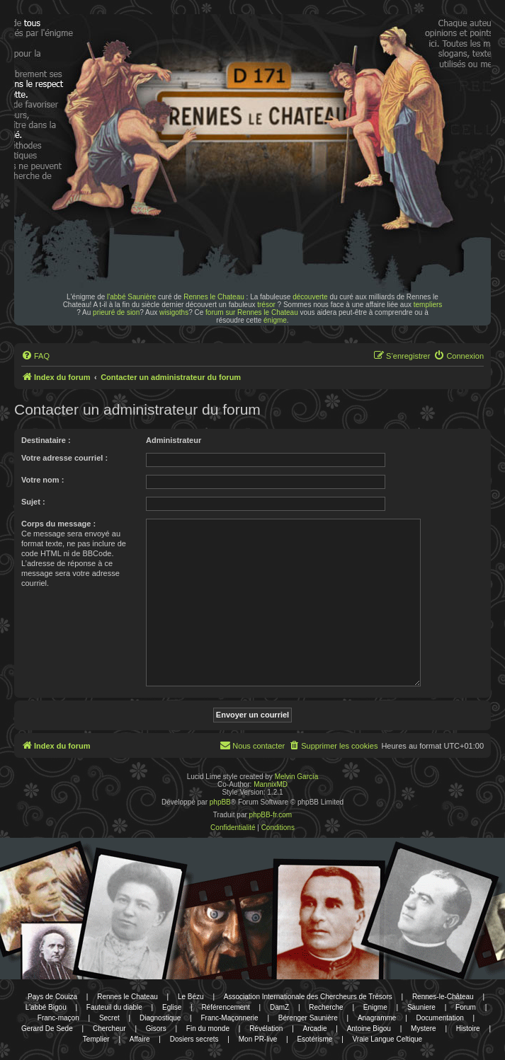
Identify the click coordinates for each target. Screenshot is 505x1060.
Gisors (156, 1028)
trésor (266, 305)
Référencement (225, 1007)
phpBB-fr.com (271, 815)
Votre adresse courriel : (64, 458)
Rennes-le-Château (443, 997)
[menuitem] (35, 355)
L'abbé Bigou (46, 1007)
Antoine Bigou (369, 1028)
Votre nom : (42, 480)
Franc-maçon (58, 1018)
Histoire (468, 1028)
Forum (465, 1007)
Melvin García (297, 776)
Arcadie (315, 1028)
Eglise (171, 1007)
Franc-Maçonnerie (229, 1018)
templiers (428, 305)
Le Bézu (191, 997)
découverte (310, 297)
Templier (96, 1039)
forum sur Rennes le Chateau (251, 312)
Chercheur (109, 1028)
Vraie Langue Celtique (388, 1039)
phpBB (220, 802)
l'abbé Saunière (131, 297)
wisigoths (173, 312)
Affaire (140, 1039)
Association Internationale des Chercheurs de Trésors (308, 997)
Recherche (326, 1007)
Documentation (440, 1018)
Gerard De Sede (47, 1028)
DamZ (279, 1007)
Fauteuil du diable (114, 1007)
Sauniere (421, 1007)
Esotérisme (314, 1039)
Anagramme (377, 1018)
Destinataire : (46, 440)
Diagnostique (160, 1018)
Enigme (375, 1007)
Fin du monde (207, 1028)
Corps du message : (58, 523)
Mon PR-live (258, 1039)
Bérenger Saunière (308, 1018)
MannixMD (271, 784)
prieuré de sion (116, 312)
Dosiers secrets (194, 1039)
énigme (275, 320)
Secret (109, 1018)
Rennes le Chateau (213, 297)
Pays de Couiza (52, 997)
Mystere (423, 1028)
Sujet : (33, 501)
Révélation (266, 1028)
